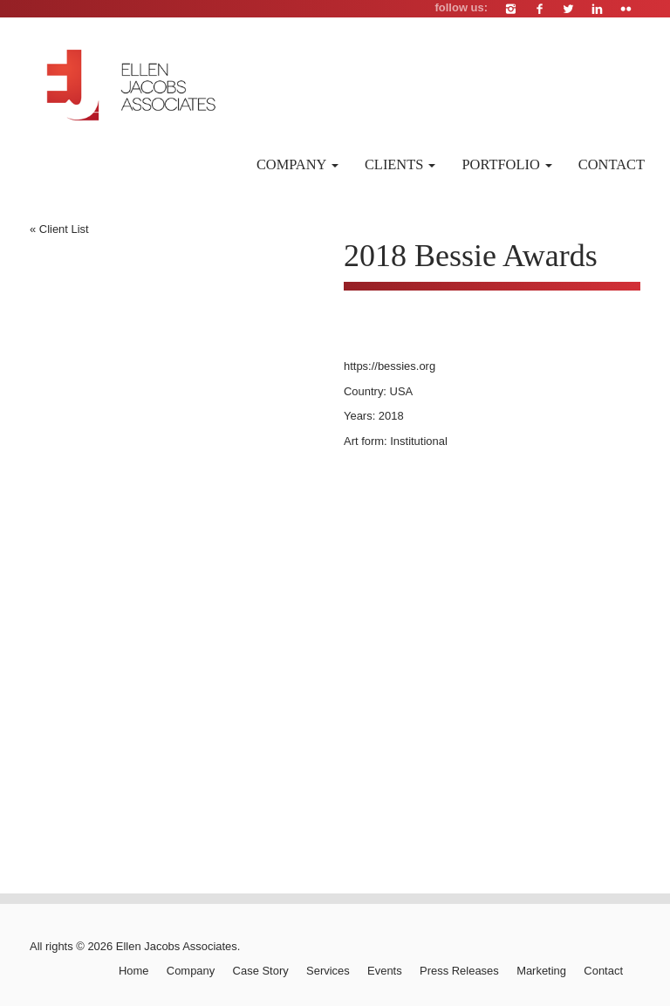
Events (384, 970)
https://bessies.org (389, 366)
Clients (400, 164)
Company (297, 164)
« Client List (59, 229)
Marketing (541, 970)
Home (134, 970)
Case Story (261, 970)
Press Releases (459, 970)
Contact (611, 164)
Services (328, 970)
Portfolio (506, 164)
